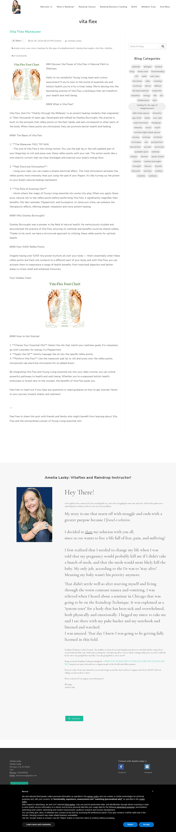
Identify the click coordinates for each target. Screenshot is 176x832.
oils (146, 142)
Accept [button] (146, 824)
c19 (136, 76)
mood (148, 127)
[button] (152, 791)
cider (147, 81)
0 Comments (19, 55)
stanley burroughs (85, 48)
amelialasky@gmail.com (26, 775)
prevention (135, 146)
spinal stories (157, 156)
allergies (148, 66)
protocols (159, 146)
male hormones (141, 122)
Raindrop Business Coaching (113, 7)
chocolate (137, 81)
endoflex (135, 95)
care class (31, 48)
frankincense (143, 100)
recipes (133, 156)
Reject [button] (130, 824)
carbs (144, 76)
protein (147, 146)
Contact (74, 718)
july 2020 (137, 117)
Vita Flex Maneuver (25, 32)
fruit (155, 100)
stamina (137, 161)
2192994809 (22, 772)
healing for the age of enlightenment (56, 48)
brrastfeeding (157, 71)
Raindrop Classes (87, 7)
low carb (157, 117)
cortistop (137, 85)
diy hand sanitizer (141, 90)
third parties (70, 804)
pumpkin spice (141, 151)
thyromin (136, 171)
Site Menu (165, 7)
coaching (158, 81)
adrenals (136, 66)
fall (155, 95)
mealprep (156, 122)
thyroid (158, 166)
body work (19, 48)
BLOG (134, 7)
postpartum (157, 142)
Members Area (148, 7)
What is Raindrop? (65, 7)
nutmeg (146, 137)
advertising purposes (126, 807)
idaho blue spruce (141, 113)
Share (18, 41)
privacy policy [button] (93, 796)
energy (146, 95)
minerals (138, 127)
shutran (144, 156)
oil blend (158, 137)
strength (137, 166)
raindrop (155, 151)
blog (132, 71)
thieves (147, 166)
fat (161, 95)
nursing (135, 137)
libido (147, 117)
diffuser (157, 85)
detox (148, 85)
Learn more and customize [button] (38, 824)
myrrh (157, 127)
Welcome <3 (46, 7)
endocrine (157, 90)
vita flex (99, 48)
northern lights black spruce (147, 132)
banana (158, 66)
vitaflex (108, 48)
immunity (157, 113)
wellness (153, 175)
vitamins (141, 175)
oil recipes (136, 142)
